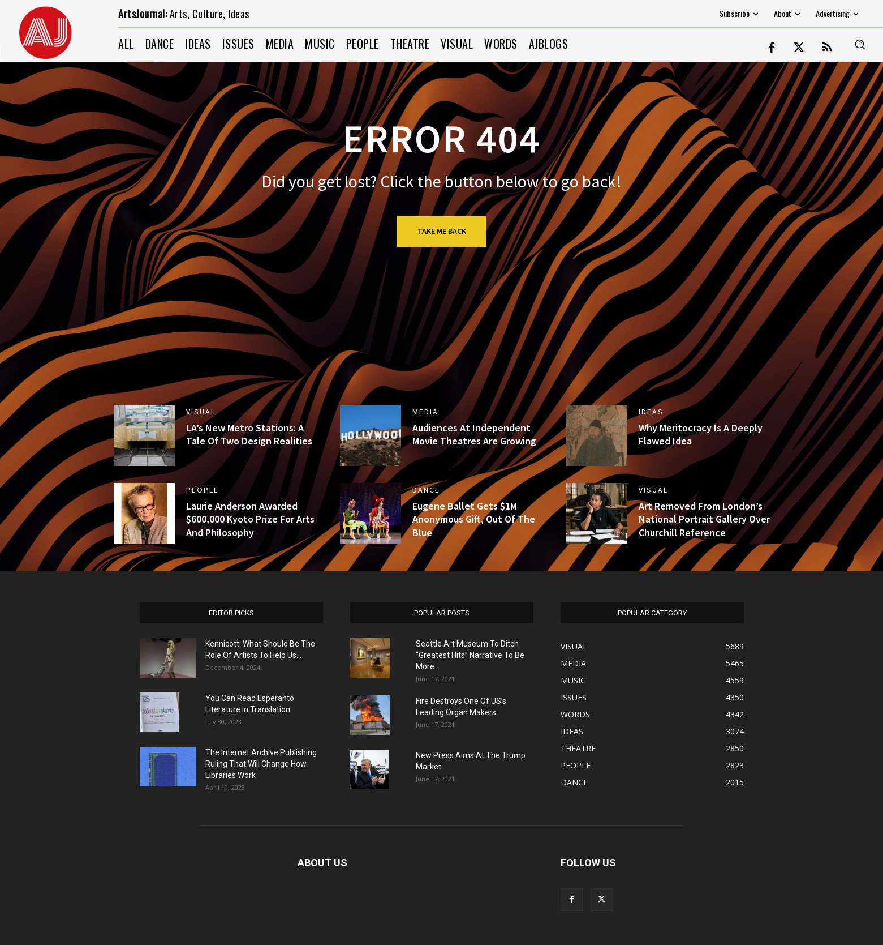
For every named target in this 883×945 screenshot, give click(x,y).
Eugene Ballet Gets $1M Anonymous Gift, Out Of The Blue (473, 519)
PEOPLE (202, 490)
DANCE (426, 490)
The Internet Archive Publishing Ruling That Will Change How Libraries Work (261, 764)
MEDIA (425, 412)
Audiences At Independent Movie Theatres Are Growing (474, 434)
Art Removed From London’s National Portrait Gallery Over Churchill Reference (704, 519)
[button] (860, 44)
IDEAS (651, 412)
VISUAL (201, 412)
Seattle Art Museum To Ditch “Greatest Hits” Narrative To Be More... (470, 655)
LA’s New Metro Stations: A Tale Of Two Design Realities (249, 434)
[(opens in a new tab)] (144, 513)
